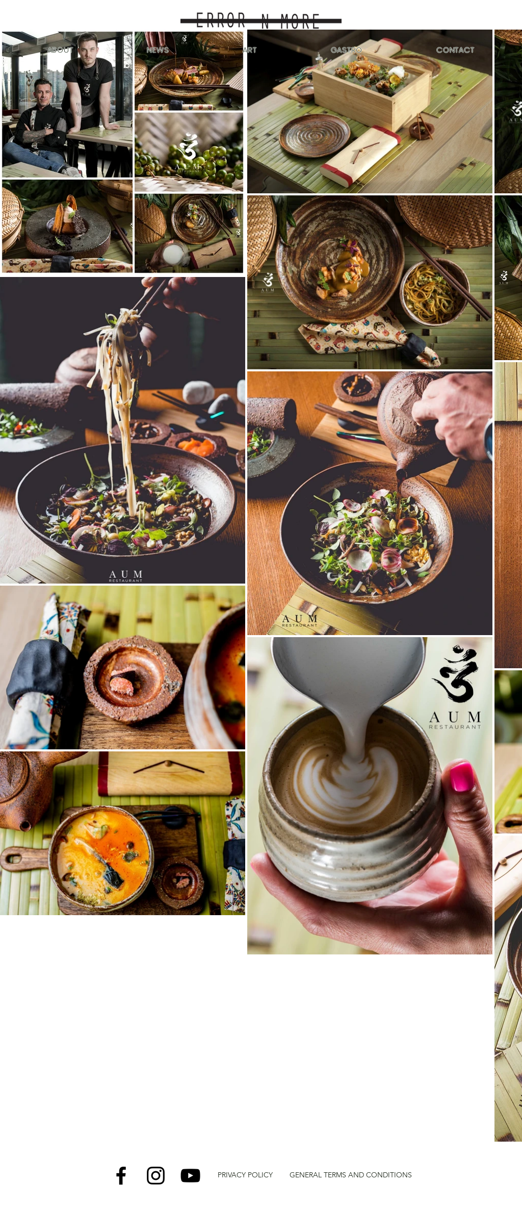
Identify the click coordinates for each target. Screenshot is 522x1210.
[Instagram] (156, 1176)
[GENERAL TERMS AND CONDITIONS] (350, 1175)
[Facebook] (121, 1176)
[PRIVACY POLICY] (245, 1175)
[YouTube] (190, 1176)
